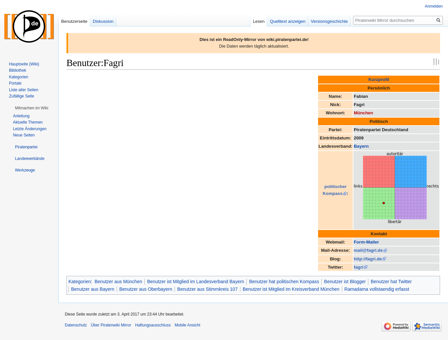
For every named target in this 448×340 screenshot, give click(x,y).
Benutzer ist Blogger (345, 281)
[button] (31, 108)
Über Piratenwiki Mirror (111, 325)
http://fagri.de (368, 258)
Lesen (259, 21)
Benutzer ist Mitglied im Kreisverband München (291, 289)
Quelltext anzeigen (287, 21)
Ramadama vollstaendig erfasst (377, 289)
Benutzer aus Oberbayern (145, 289)
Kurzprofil (378, 79)
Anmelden (434, 6)
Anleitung (21, 116)
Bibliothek (17, 70)
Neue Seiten (24, 135)
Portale (15, 83)
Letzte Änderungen (29, 129)
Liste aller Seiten (23, 90)
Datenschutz (76, 325)
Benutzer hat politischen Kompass (284, 281)
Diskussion (103, 21)
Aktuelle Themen (28, 122)
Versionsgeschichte (329, 21)
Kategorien (79, 281)
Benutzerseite (74, 21)
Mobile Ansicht (187, 325)
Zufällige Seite (21, 96)
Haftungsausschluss (153, 325)
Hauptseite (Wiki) (24, 64)
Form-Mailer (366, 242)
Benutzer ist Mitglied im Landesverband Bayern (195, 281)
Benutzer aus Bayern (92, 289)
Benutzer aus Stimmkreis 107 (207, 289)
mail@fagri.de (368, 250)
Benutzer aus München (118, 281)
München (363, 112)
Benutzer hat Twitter (391, 281)
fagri (358, 267)
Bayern (361, 146)
